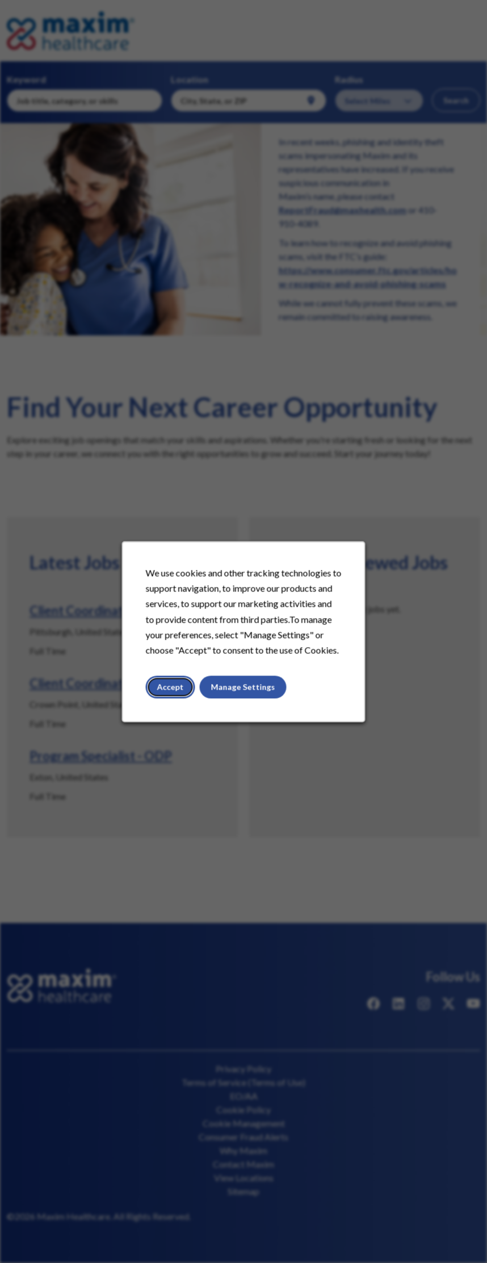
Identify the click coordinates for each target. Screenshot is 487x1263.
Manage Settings (243, 686)
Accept (170, 686)
